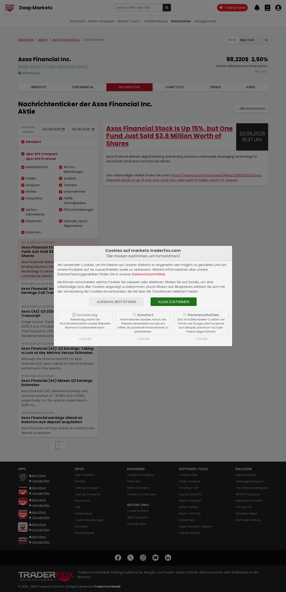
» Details (85, 339)
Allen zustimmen (173, 301)
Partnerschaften (203, 315)
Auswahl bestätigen (116, 301)
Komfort (145, 315)
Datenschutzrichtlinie (148, 274)
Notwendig (87, 315)
